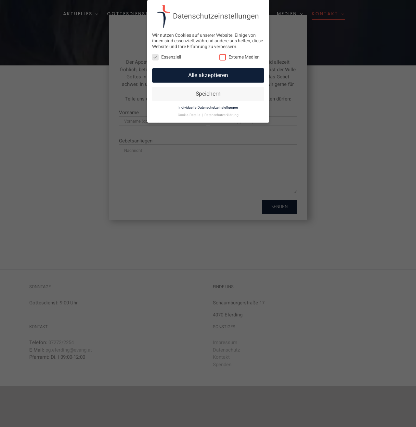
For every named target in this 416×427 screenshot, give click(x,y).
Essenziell (166, 57)
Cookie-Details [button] (189, 115)
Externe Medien (239, 57)
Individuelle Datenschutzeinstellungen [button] (208, 107)
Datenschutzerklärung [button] (221, 115)
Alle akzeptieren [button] (208, 75)
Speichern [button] (208, 94)
